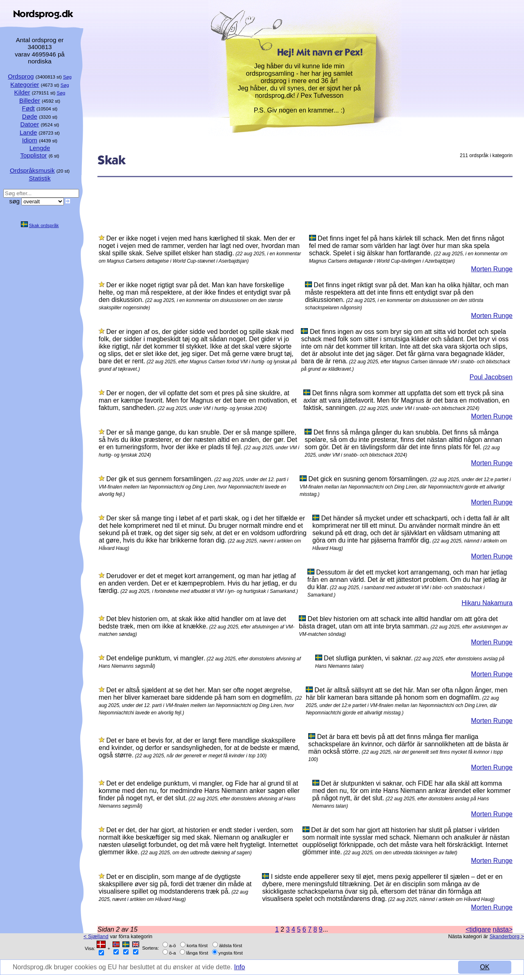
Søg (67, 76)
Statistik (39, 178)
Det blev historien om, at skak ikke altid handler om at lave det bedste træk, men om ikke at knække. (192, 622)
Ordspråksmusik (32, 170)
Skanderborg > (507, 936)
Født (28, 108)
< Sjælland (96, 936)
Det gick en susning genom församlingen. (368, 478)
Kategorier (24, 84)
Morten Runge (492, 269)
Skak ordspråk (44, 225)
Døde (29, 116)
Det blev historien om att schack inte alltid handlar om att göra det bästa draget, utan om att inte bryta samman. (398, 622)
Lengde (39, 147)
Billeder (29, 100)
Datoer (29, 124)
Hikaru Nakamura (487, 602)
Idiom (29, 140)
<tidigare (478, 929)
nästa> (503, 929)
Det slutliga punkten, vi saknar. (368, 658)
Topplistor (33, 155)
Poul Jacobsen (491, 377)
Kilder (22, 92)
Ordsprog (21, 76)
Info (239, 967)
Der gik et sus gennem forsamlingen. (159, 478)
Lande (28, 132)
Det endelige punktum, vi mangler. (155, 658)
